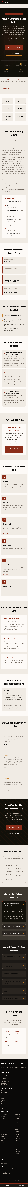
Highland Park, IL (9, 875)
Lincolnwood (17, 1151)
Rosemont (17, 1153)
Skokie (16, 1136)
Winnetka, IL (9, 865)
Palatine (3, 1144)
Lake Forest (17, 1116)
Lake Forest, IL (19, 871)
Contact (3, 1108)
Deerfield (3, 1140)
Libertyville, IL (19, 875)
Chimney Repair (4, 1078)
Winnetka (3, 1116)
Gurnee (16, 1125)
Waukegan (17, 1124)
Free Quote (21, 1185)
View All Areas (4, 1156)
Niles (16, 1142)
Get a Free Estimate (14, 47)
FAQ (2, 1106)
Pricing (2, 1101)
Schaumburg (17, 1147)
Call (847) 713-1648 (14, 53)
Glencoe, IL (18, 868)
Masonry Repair (4, 1080)
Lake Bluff (17, 1118)
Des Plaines (17, 1138)
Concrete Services (5, 1081)
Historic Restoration (5, 1092)
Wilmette (3, 1118)
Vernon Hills (17, 1127)
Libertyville (17, 1122)
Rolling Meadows (18, 1149)
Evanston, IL (9, 871)
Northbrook (3, 1136)
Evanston (3, 1124)
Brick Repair (3, 1076)
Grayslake (17, 1131)
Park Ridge (17, 1140)
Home (2, 6)
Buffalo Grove (4, 1145)
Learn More (5, 490)
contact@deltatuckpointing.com (8, 1168)
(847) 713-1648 (18, 1034)
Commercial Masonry (5, 1090)
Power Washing (4, 1084)
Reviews (3, 1100)
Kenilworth (3, 1120)
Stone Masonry (4, 1083)
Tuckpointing (4, 1075)
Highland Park (18, 1120)
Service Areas (8, 6)
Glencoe (3, 1122)
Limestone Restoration (6, 1094)
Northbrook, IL (9, 879)
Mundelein (17, 1129)
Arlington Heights (5, 1142)
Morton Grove (18, 1145)
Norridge (17, 1144)
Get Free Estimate (14, 827)
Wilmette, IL (19, 865)
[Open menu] (25, 2)
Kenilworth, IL (9, 868)
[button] (14, 904)
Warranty (3, 1103)
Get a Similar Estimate (14, 449)
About (2, 1098)
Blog (2, 1105)
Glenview (3, 1138)
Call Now (7, 1185)
